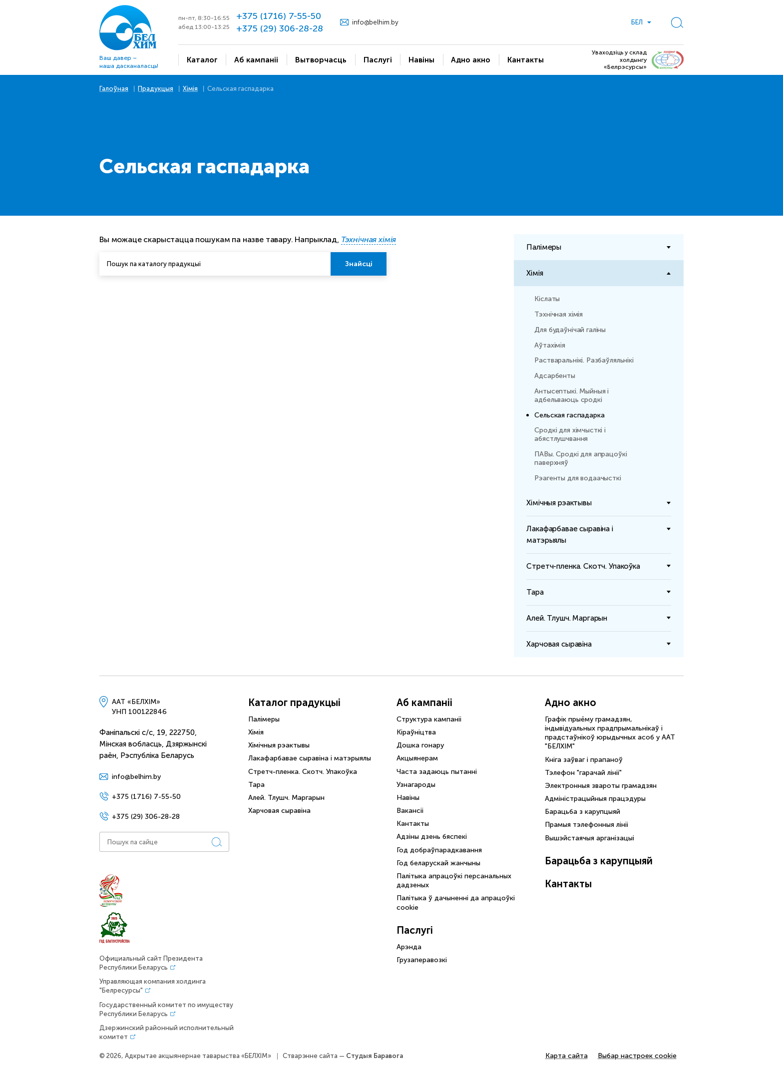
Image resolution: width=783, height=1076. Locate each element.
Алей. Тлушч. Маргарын (286, 797)
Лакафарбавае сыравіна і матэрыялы (309, 758)
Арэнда (408, 947)
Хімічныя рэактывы (279, 745)
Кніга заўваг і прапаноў (584, 759)
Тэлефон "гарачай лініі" (583, 772)
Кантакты (412, 823)
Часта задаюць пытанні (436, 771)
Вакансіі (409, 810)
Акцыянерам (417, 758)
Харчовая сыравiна (279, 810)
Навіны (407, 797)
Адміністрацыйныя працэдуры (595, 798)
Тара (256, 784)
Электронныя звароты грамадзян (601, 785)
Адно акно (570, 703)
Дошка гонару (420, 745)
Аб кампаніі (424, 703)
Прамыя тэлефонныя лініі (586, 824)
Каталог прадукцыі (294, 703)
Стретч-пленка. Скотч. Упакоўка (302, 771)
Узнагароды (415, 784)
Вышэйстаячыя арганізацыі (589, 838)
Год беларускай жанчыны (438, 863)
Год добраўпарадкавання (439, 850)
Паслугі (414, 930)
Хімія (256, 732)
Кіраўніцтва (416, 732)
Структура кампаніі (428, 719)
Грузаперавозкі (421, 960)
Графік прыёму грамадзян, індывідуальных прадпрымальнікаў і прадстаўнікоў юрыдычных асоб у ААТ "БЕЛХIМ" (610, 733)
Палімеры (264, 719)
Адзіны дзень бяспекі (431, 836)
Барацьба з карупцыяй (582, 811)
